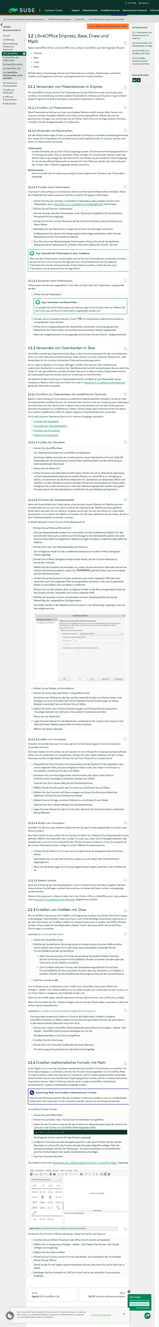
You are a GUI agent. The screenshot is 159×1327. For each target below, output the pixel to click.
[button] (10, 1316)
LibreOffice (80, 19)
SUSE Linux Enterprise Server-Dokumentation (25, 19)
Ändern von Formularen (46, 434)
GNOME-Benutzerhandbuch (59, 19)
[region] (70, 1315)
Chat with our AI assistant (139, 1304)
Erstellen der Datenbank (46, 421)
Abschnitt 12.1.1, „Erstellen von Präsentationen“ (78, 204)
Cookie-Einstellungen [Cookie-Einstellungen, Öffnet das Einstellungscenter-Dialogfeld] (101, 1315)
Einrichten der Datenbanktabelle (50, 425)
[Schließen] (124, 1314)
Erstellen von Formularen (47, 430)
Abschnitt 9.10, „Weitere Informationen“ (104, 382)
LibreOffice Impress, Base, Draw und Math (106, 19)
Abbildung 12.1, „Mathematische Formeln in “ (85, 1162)
